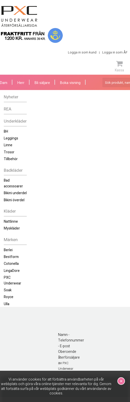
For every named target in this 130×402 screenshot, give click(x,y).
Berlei (8, 250)
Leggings (11, 138)
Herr (20, 82)
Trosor (9, 152)
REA (7, 109)
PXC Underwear (12, 280)
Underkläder (15, 121)
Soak (8, 290)
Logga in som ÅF (114, 52)
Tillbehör (11, 159)
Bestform (11, 257)
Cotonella (11, 263)
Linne (8, 145)
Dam (3, 82)
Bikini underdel (15, 193)
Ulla (6, 304)
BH (6, 131)
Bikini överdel (14, 200)
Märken (11, 240)
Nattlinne (11, 221)
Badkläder (13, 170)
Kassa (119, 66)
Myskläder (12, 228)
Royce (8, 297)
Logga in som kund (82, 52)
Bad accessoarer (13, 183)
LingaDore (12, 270)
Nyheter (11, 97)
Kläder (10, 211)
